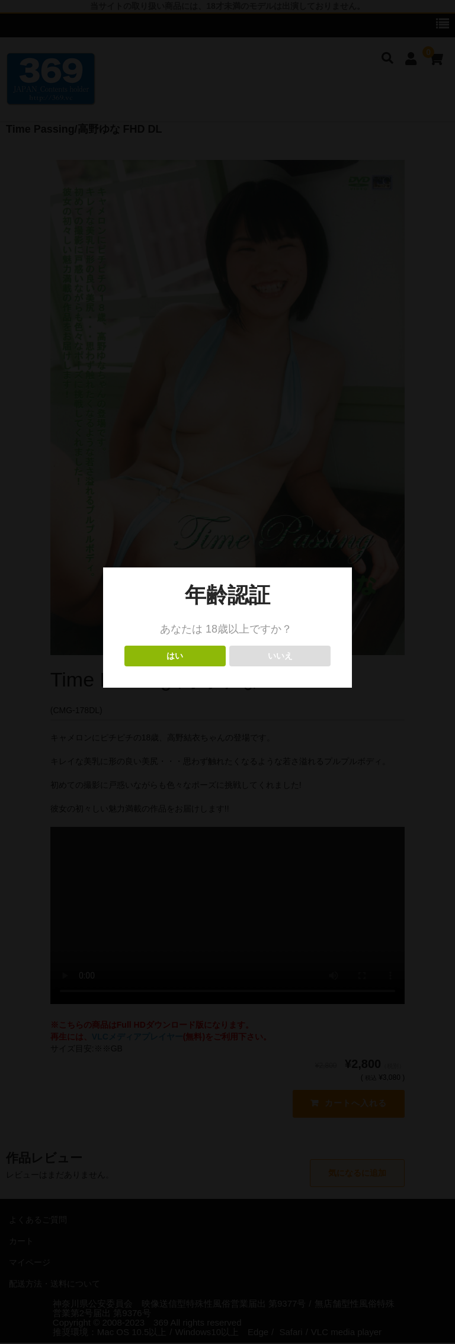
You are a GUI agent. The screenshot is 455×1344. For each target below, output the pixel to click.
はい (175, 656)
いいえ (280, 656)
